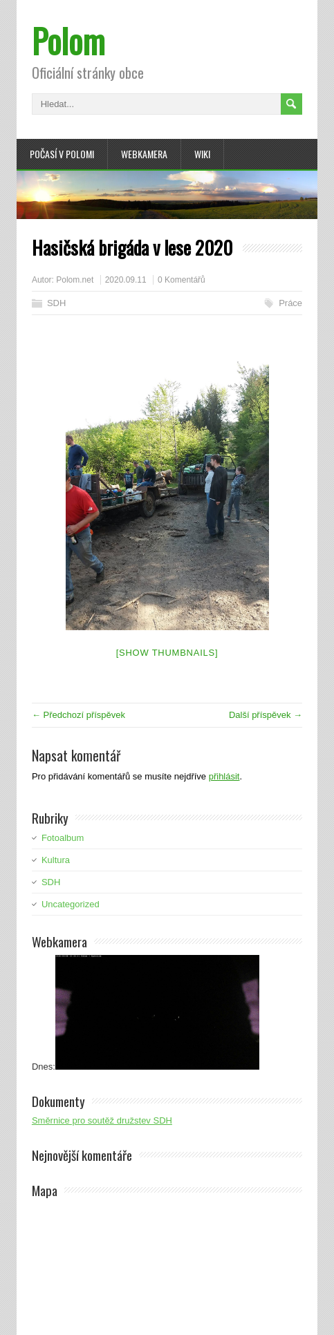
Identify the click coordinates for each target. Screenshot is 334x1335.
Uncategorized (70, 904)
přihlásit (224, 776)
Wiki (202, 153)
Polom (68, 40)
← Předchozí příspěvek (78, 715)
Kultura (55, 860)
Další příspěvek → (265, 715)
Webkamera (144, 153)
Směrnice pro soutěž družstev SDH (102, 1120)
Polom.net (74, 280)
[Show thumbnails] (167, 652)
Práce (290, 303)
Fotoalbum (62, 838)
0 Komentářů (181, 280)
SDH (56, 303)
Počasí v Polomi (62, 153)
